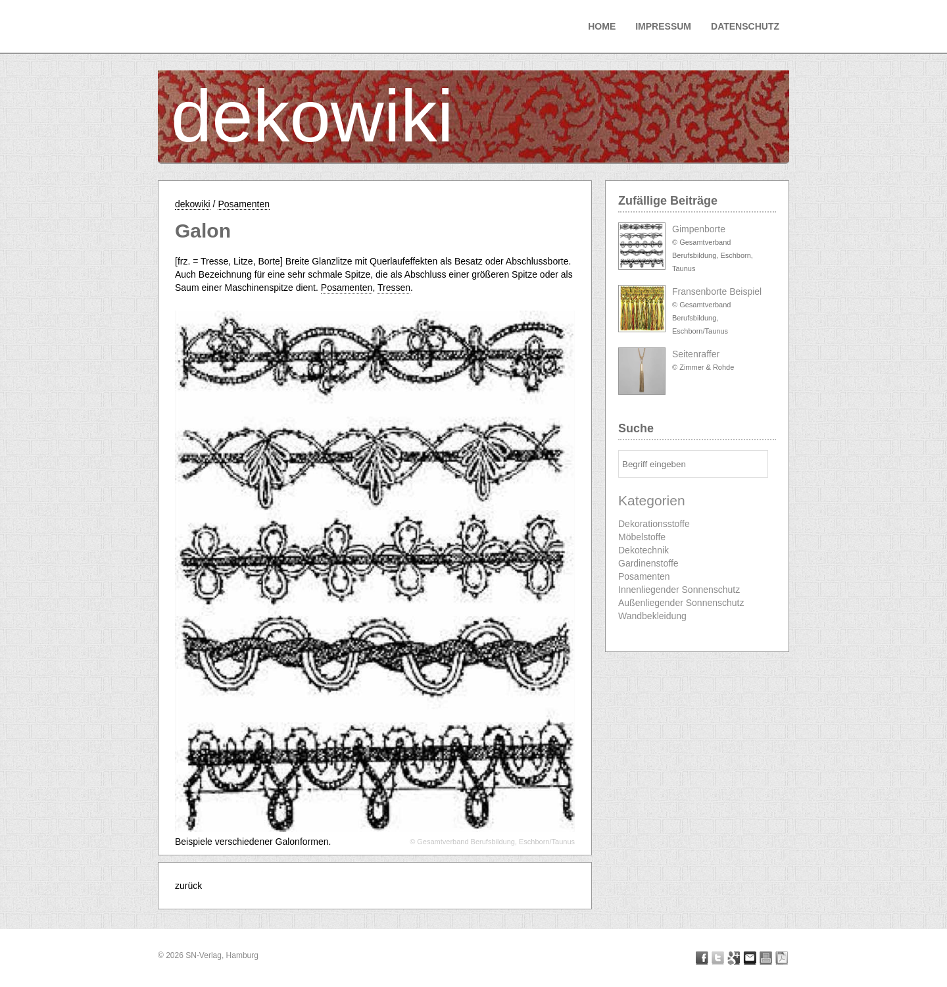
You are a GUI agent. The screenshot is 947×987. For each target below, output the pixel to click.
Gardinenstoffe (648, 563)
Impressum (663, 26)
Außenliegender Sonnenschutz (681, 602)
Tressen (393, 287)
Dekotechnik (643, 550)
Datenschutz (745, 26)
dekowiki (312, 116)
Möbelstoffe (642, 537)
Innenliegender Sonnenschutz (679, 589)
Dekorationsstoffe (654, 524)
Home (602, 26)
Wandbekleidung (652, 616)
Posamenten (244, 204)
